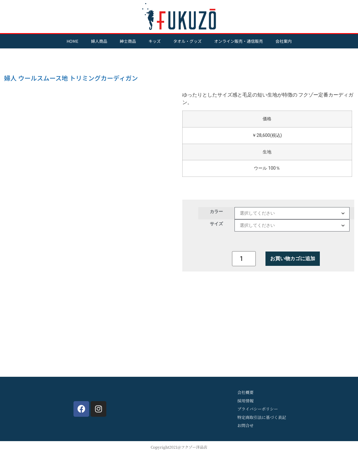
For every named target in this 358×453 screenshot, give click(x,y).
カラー (216, 211)
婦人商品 (99, 41)
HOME (72, 41)
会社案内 (283, 41)
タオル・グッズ (187, 41)
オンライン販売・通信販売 (238, 41)
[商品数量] (244, 258)
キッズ (155, 41)
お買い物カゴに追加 (292, 258)
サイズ (216, 224)
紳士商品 (128, 41)
